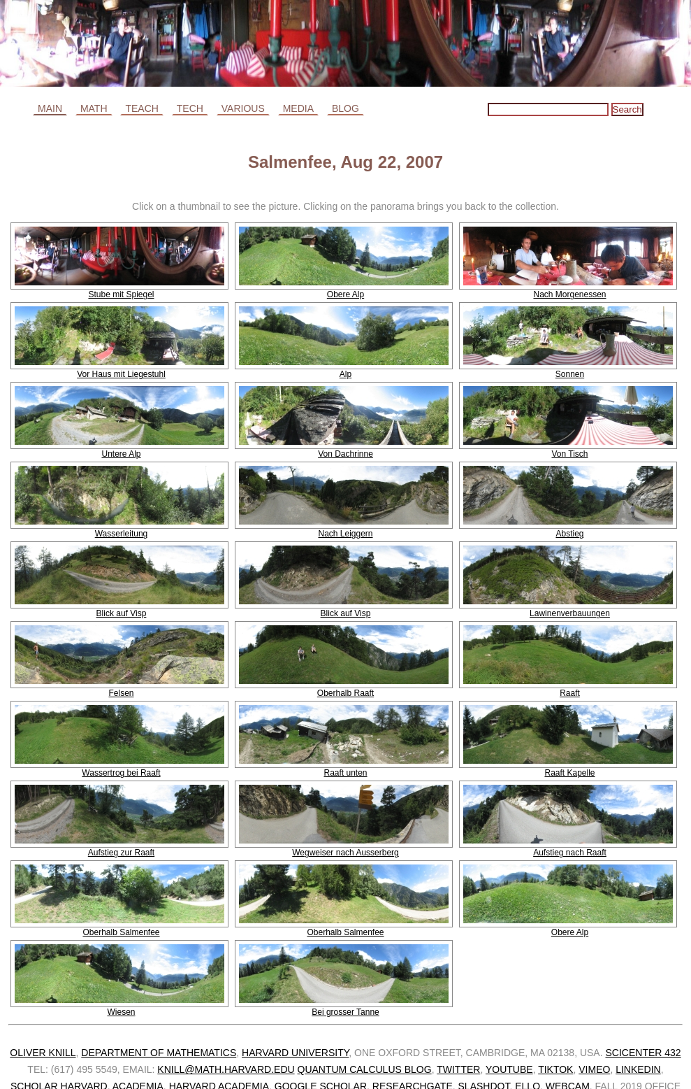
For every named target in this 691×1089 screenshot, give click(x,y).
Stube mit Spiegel (121, 294)
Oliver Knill (42, 1052)
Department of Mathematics (158, 1052)
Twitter (458, 1069)
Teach (141, 108)
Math (94, 108)
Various (243, 108)
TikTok (555, 1069)
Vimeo (594, 1069)
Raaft (570, 693)
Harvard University (295, 1052)
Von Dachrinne (345, 454)
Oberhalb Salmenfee (120, 932)
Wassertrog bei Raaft (121, 773)
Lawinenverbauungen (570, 613)
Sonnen (569, 374)
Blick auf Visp (121, 613)
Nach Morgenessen (569, 294)
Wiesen (121, 1012)
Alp (345, 374)
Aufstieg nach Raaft (569, 852)
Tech (190, 108)
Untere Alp (120, 454)
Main (50, 108)
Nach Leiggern (345, 534)
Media (298, 108)
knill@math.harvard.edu (225, 1069)
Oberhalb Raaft (345, 693)
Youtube (509, 1069)
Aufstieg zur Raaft (121, 852)
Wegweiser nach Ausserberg (345, 852)
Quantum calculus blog (365, 1069)
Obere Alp (345, 294)
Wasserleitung (121, 534)
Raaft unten (345, 773)
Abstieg (569, 534)
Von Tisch (569, 454)
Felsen (120, 693)
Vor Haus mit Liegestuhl (121, 374)
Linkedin (638, 1069)
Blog (345, 108)
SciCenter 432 (643, 1052)
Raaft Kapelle (569, 773)
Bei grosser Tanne (345, 1012)
